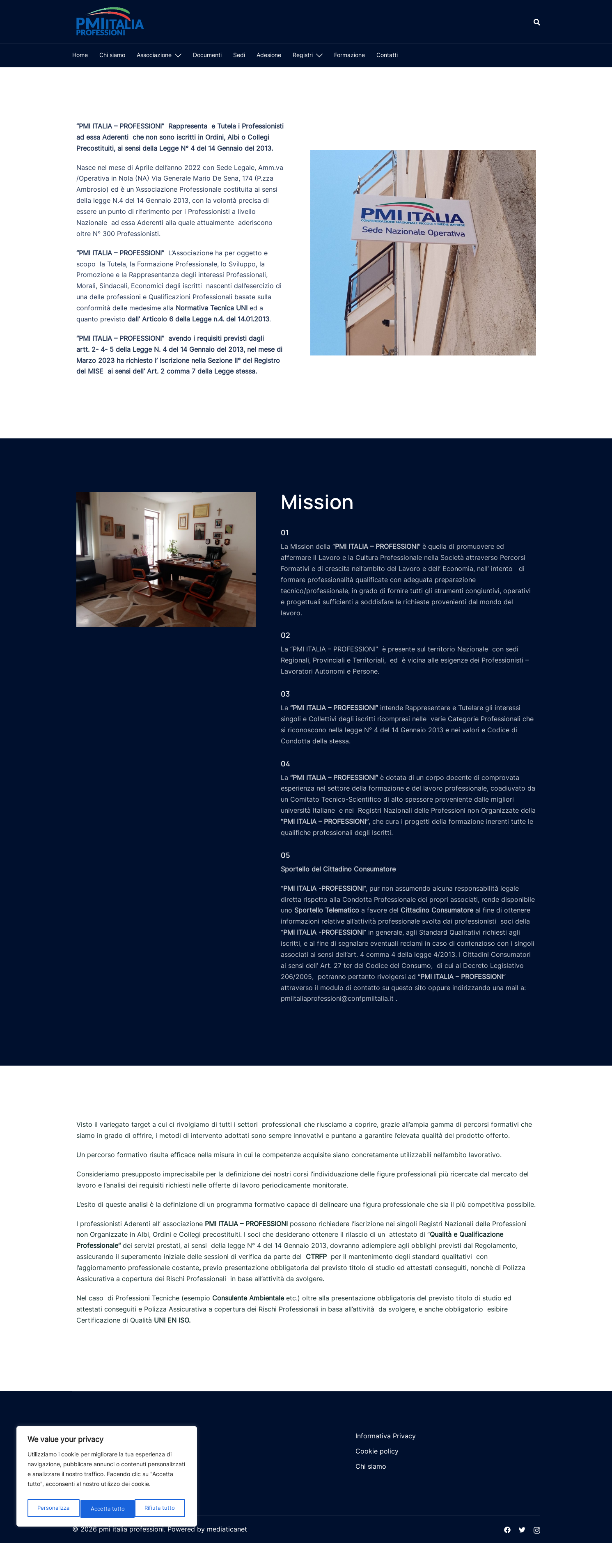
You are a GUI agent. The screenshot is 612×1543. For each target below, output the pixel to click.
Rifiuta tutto (106, 1508)
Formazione (349, 54)
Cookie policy (377, 1451)
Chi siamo (112, 54)
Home (80, 54)
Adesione (269, 54)
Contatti (387, 54)
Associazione (154, 54)
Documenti (207, 54)
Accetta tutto (159, 1508)
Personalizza (53, 1508)
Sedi (239, 54)
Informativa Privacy (385, 1436)
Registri (303, 54)
